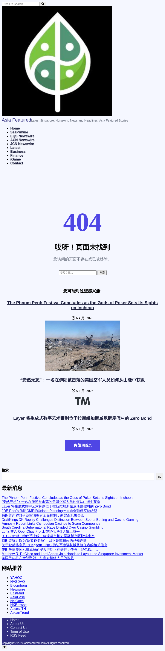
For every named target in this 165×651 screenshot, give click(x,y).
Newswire (17, 589)
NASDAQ (17, 581)
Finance (16, 155)
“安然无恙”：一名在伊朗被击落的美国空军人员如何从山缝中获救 (82, 380)
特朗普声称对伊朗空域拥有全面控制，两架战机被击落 (43, 515)
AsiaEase (17, 597)
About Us (17, 624)
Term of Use (19, 631)
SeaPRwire (19, 132)
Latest (15, 148)
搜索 (5, 470)
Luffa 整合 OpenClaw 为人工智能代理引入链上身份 (41, 531)
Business (18, 151)
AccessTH (18, 609)
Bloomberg (18, 585)
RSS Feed (18, 635)
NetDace (17, 601)
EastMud (17, 593)
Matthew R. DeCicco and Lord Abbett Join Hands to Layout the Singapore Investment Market (72, 554)
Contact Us (18, 627)
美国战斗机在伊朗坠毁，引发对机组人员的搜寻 (38, 558)
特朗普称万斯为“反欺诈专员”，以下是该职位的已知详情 (44, 540)
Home (15, 128)
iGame (15, 159)
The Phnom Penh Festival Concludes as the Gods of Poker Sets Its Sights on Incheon (82, 305)
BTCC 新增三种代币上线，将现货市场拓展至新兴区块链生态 (48, 536)
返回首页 (82, 445)
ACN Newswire (22, 140)
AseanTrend (19, 612)
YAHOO (16, 578)
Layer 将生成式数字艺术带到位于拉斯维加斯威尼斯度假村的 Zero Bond (82, 418)
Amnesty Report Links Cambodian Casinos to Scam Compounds (51, 523)
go (159, 476)
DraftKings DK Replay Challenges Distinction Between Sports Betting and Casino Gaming (70, 519)
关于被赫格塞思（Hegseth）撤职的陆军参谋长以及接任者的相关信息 (54, 545)
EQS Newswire (22, 136)
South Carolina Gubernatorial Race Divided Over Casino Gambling (52, 527)
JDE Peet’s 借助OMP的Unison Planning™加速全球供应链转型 (49, 511)
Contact (16, 163)
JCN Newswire (22, 144)
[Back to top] (4, 647)
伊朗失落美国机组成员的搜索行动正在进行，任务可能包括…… (50, 549)
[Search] (43, 4)
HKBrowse (18, 605)
